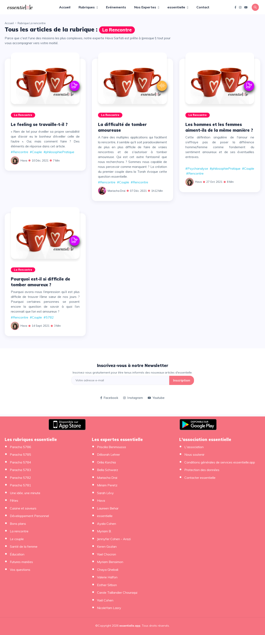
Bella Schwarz (107, 470)
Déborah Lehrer (108, 454)
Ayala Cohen (106, 524)
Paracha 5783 (20, 470)
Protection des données (201, 470)
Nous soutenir (194, 454)
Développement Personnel (29, 516)
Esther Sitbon (107, 585)
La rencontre (117, 30)
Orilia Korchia (106, 462)
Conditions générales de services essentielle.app (219, 462)
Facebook (109, 398)
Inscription (181, 380)
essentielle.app (129, 625)
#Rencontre (19, 152)
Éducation (17, 554)
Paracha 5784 (20, 462)
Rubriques (87, 7)
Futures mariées (21, 562)
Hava (23, 160)
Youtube (156, 398)
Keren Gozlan (107, 546)
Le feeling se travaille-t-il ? (39, 124)
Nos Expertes (145, 7)
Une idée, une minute (25, 493)
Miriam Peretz (107, 485)
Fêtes (14, 500)
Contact (202, 7)
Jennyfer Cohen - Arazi (114, 539)
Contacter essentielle (199, 478)
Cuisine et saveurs (23, 508)
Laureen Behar (107, 508)
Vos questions (20, 570)
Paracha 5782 (20, 478)
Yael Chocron (106, 554)
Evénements (116, 7)
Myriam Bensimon (110, 562)
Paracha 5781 (20, 485)
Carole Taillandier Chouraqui (117, 592)
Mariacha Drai (116, 190)
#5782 (49, 317)
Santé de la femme (23, 546)
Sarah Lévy (105, 493)
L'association (194, 447)
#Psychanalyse (196, 168)
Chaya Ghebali (107, 570)
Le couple (17, 539)
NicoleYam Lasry (109, 608)
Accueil (64, 7)
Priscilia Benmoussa (111, 447)
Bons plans (18, 524)
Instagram (133, 398)
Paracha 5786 (20, 447)
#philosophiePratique (59, 152)
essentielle (176, 7)
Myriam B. (104, 531)
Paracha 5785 (20, 454)
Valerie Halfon (107, 577)
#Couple (36, 152)
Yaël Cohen (105, 600)
